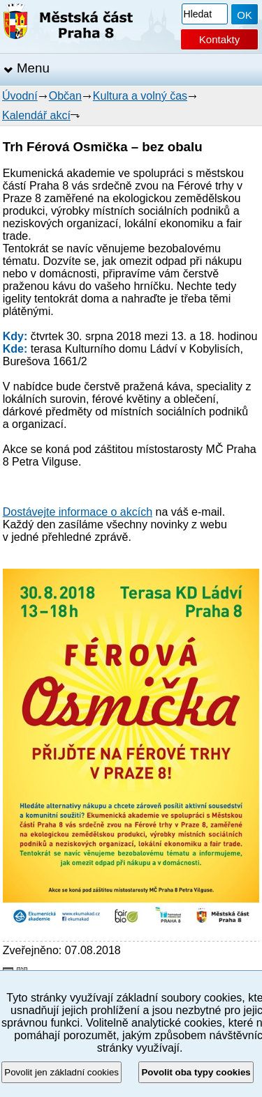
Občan (65, 96)
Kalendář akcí (36, 115)
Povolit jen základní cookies (61, 1072)
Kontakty (219, 39)
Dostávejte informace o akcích (77, 512)
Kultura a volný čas (140, 96)
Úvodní (20, 96)
